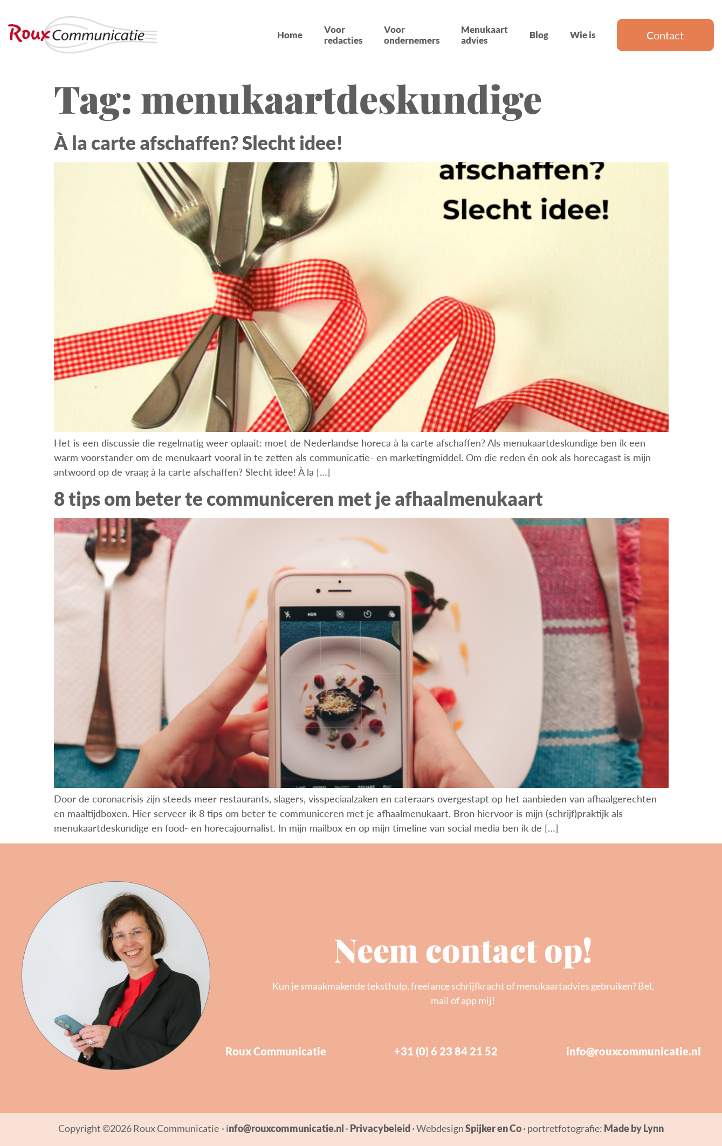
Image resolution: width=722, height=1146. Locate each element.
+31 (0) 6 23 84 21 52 (446, 1051)
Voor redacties (343, 35)
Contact (665, 35)
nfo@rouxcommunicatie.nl (286, 1128)
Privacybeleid (380, 1128)
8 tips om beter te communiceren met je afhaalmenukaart (298, 498)
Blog (539, 34)
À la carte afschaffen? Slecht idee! (198, 142)
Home (289, 34)
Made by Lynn (634, 1128)
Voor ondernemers (411, 35)
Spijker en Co (493, 1128)
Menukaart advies (484, 35)
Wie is (582, 34)
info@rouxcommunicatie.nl (633, 1051)
